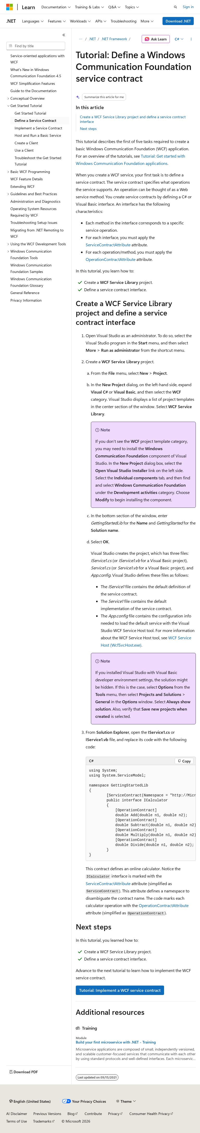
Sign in (188, 6)
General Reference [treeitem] (24, 292)
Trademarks (42, 1121)
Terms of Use (16, 1121)
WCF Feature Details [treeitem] (26, 178)
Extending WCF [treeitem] (22, 186)
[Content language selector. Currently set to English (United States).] (30, 1101)
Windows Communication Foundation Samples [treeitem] (31, 268)
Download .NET (178, 21)
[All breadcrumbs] (80, 39)
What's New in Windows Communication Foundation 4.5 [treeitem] (35, 73)
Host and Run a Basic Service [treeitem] (38, 135)
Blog (70, 1113)
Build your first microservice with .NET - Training (116, 1042)
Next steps (88, 128)
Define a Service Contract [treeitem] (35, 120)
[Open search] (175, 7)
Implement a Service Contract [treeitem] (38, 128)
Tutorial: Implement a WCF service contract (120, 990)
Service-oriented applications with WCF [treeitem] (37, 59)
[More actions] (191, 39)
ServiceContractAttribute (108, 244)
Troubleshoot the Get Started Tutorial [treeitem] (38, 161)
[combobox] (35, 46)
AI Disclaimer (16, 1113)
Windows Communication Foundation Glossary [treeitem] (31, 282)
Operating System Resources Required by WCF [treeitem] (33, 212)
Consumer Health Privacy (149, 1113)
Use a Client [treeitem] (24, 150)
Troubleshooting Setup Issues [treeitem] (33, 222)
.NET (92, 38)
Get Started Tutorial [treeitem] (30, 113)
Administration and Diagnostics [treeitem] (35, 201)
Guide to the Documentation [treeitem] (33, 90)
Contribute (93, 1113)
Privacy (114, 1113)
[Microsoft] (9, 7)
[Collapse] (63, 35)
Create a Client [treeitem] (26, 142)
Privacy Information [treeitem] (26, 300)
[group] (141, 813)
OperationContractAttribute (110, 259)
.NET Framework (114, 38)
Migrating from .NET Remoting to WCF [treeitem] (37, 233)
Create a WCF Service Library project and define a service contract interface (133, 119)
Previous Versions (47, 1113)
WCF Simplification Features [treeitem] (32, 83)
